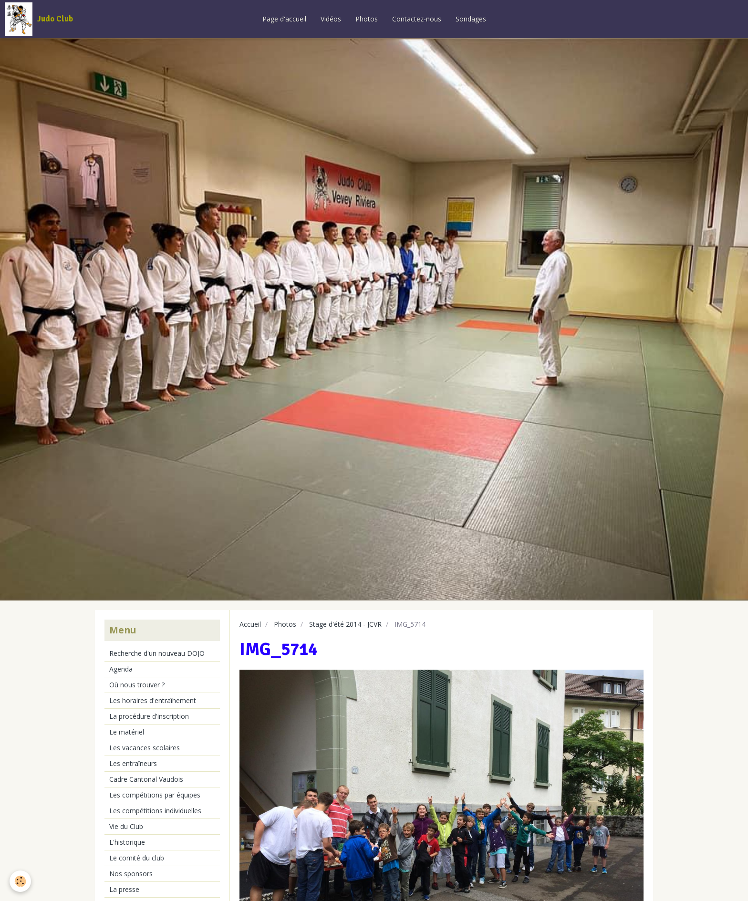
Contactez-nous (416, 18)
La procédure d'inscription (149, 716)
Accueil (250, 624)
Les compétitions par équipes (154, 794)
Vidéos (331, 18)
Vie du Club (126, 826)
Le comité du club (136, 857)
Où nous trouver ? (137, 684)
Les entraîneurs (133, 763)
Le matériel (126, 731)
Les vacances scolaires (144, 747)
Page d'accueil (284, 18)
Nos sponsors (131, 873)
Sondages (471, 18)
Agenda (121, 668)
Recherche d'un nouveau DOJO (157, 653)
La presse (124, 889)
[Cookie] (20, 881)
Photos (366, 18)
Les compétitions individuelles (155, 810)
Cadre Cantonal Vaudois (146, 779)
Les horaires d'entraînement (152, 700)
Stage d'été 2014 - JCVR (345, 624)
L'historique (127, 842)
